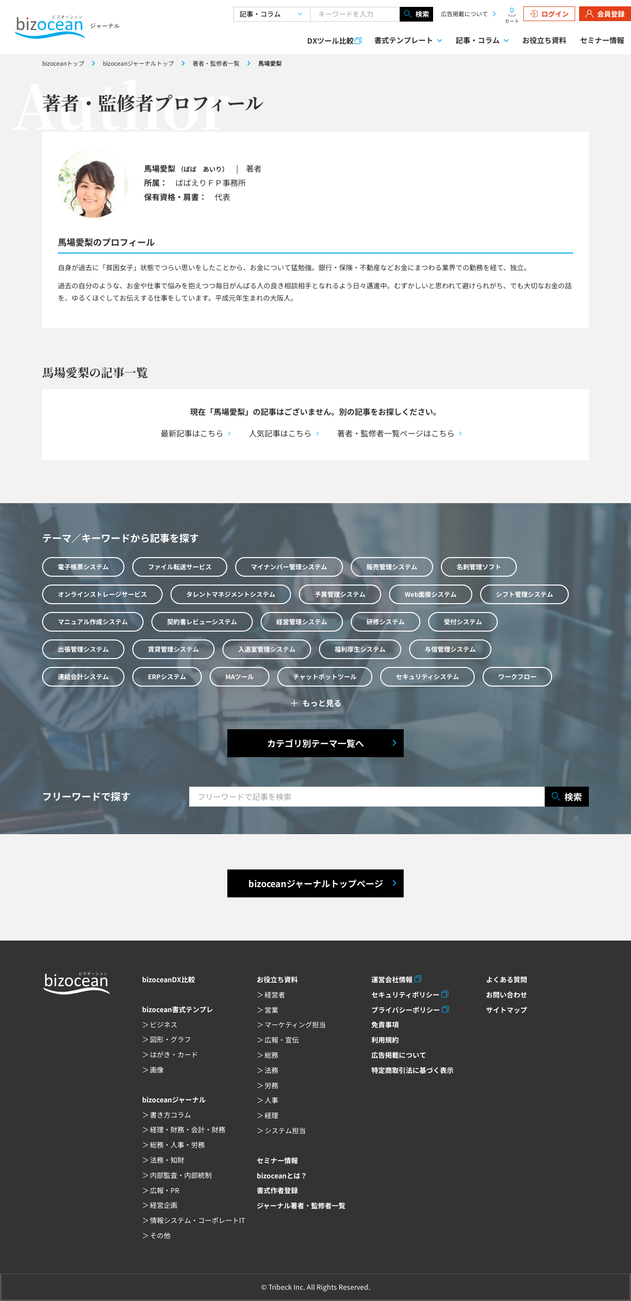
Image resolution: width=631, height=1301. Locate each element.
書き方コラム (170, 1115)
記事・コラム (478, 40)
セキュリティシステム (427, 676)
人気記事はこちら (280, 433)
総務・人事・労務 (177, 1144)
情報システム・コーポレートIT (197, 1220)
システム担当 (285, 1130)
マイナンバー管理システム (289, 566)
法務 (271, 1070)
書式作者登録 (277, 1190)
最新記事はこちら (192, 433)
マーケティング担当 (295, 1024)
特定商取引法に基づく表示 (412, 1070)
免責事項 (385, 1024)
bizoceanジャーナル (174, 1099)
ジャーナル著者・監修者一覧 (301, 1205)
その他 (160, 1235)
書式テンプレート (403, 40)
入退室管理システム (266, 649)
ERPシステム (167, 676)
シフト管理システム (524, 594)
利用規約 (385, 1040)
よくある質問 (506, 979)
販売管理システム (391, 566)
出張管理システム (83, 649)
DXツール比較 (330, 40)
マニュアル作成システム (93, 621)
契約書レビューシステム (202, 621)
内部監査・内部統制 (181, 1175)
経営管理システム (301, 621)
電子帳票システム (83, 566)
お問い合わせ (506, 994)
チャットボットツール (325, 676)
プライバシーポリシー (405, 1010)
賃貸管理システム (173, 649)
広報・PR (164, 1190)
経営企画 (163, 1205)
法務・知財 (167, 1160)
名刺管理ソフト (479, 566)
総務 (271, 1055)
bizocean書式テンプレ (177, 1009)
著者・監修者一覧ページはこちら (396, 433)
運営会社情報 (392, 979)
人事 (271, 1100)
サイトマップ (506, 1010)
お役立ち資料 (544, 40)
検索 (416, 14)
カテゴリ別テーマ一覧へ (315, 743)
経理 (271, 1115)
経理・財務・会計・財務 (187, 1129)
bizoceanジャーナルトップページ (315, 883)
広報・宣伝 (282, 1040)
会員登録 (605, 14)
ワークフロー (517, 676)
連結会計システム (83, 676)
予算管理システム (340, 594)
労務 (271, 1085)
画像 (157, 1069)
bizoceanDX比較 (168, 979)
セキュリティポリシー (405, 994)
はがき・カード (174, 1054)
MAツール (239, 676)
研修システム (385, 621)
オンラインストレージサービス (102, 594)
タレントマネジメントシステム (230, 594)
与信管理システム (450, 649)
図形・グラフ (170, 1039)
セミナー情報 (602, 40)
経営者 (275, 994)
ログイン (549, 14)
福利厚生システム (360, 649)
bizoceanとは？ (282, 1175)
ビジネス (163, 1024)
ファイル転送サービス (180, 566)
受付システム (463, 621)
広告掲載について (464, 13)
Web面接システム (431, 594)
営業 (271, 1010)
